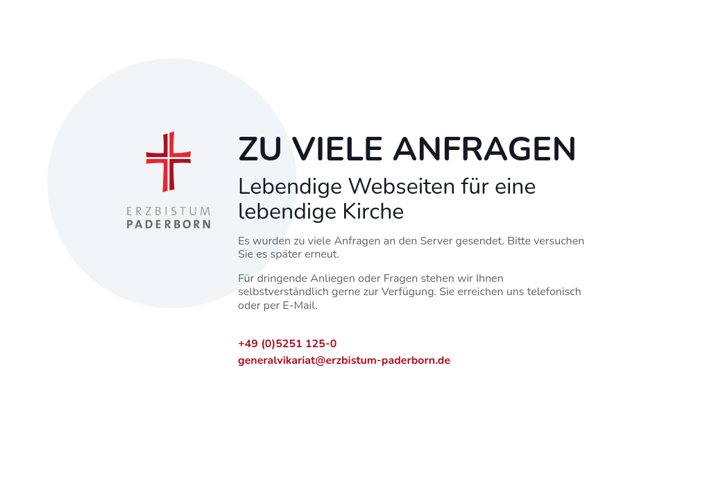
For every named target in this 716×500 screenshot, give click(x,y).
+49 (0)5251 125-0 (287, 343)
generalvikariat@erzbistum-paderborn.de (344, 360)
